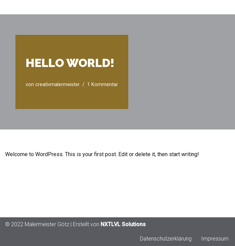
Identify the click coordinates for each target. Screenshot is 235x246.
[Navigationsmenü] (222, 7)
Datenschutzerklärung (166, 238)
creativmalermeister (57, 84)
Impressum (215, 238)
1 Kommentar (102, 84)
